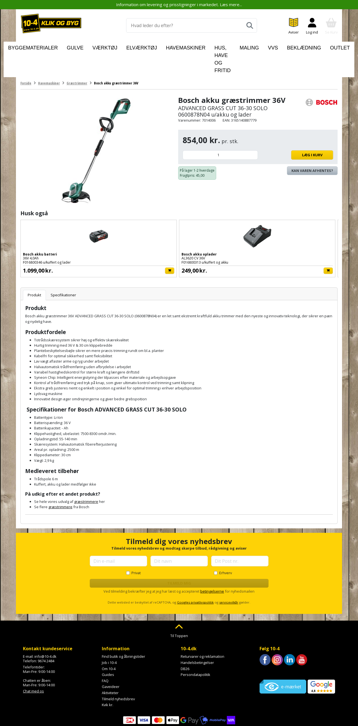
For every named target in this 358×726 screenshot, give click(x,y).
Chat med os (33, 665)
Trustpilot (267, 646)
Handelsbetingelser (197, 636)
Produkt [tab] (34, 269)
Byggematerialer (51, 46)
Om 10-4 (109, 642)
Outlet (317, 46)
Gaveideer (110, 660)
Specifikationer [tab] (63, 269)
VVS (266, 46)
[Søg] (250, 25)
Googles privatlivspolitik (195, 576)
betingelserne (212, 565)
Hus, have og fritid (211, 46)
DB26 (185, 642)
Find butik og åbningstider (123, 630)
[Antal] (220, 129)
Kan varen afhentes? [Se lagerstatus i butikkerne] (312, 144)
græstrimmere (86, 475)
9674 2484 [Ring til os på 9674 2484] (46, 635)
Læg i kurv (297, 129)
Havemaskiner (166, 46)
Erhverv (225, 546)
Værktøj (106, 46)
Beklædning (290, 46)
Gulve (83, 46)
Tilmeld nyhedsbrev (118, 672)
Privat (136, 546)
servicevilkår (228, 576)
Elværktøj (133, 46)
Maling (247, 46)
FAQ (105, 655)
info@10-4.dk (45, 630)
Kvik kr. (107, 679)
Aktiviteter (110, 667)
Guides (108, 648)
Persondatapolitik (195, 648)
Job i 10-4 (109, 636)
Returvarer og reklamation (202, 630)
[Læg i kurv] (74, 245)
